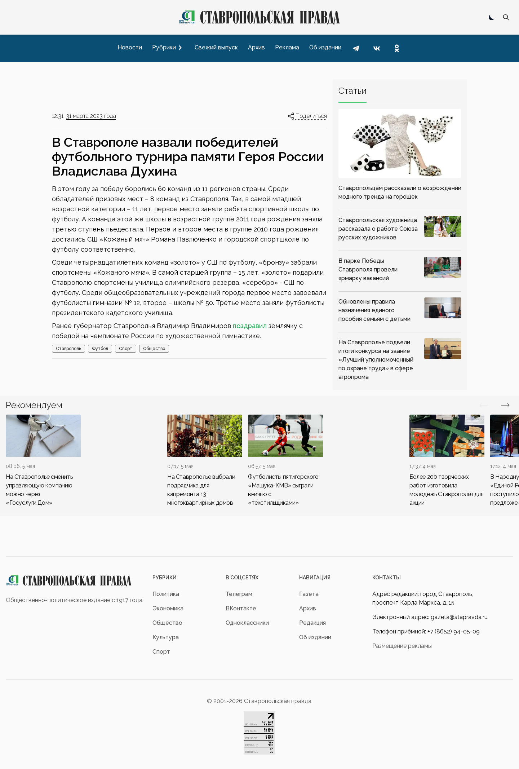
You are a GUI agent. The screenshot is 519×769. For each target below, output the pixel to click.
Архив (307, 608)
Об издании (315, 637)
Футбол (100, 348)
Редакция (312, 622)
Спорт (125, 348)
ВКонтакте (241, 608)
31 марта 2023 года (91, 115)
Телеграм (239, 594)
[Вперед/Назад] (484, 405)
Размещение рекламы (402, 645)
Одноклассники (247, 622)
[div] (43, 461)
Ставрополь (68, 348)
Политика (165, 594)
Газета (309, 594)
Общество (154, 348)
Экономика (167, 608)
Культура (165, 637)
